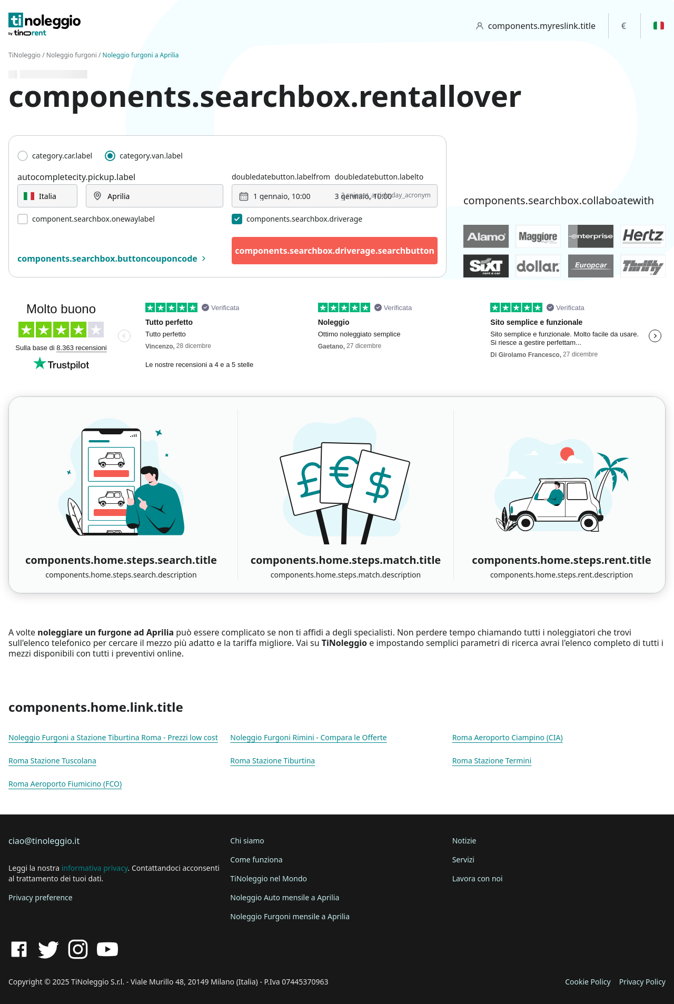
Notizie (464, 841)
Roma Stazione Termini (492, 761)
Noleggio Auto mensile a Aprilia (284, 897)
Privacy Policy (642, 982)
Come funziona (256, 859)
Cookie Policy (587, 982)
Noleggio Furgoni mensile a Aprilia (290, 916)
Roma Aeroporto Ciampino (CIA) (507, 737)
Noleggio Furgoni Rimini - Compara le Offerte (308, 737)
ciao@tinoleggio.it (44, 841)
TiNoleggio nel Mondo (268, 878)
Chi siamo (247, 841)
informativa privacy (95, 868)
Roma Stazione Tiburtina (272, 761)
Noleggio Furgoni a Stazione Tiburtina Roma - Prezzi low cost (113, 737)
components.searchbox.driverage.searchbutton (334, 250)
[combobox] (47, 195)
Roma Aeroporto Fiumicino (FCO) (65, 784)
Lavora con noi (477, 878)
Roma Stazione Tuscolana (52, 761)
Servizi (463, 859)
